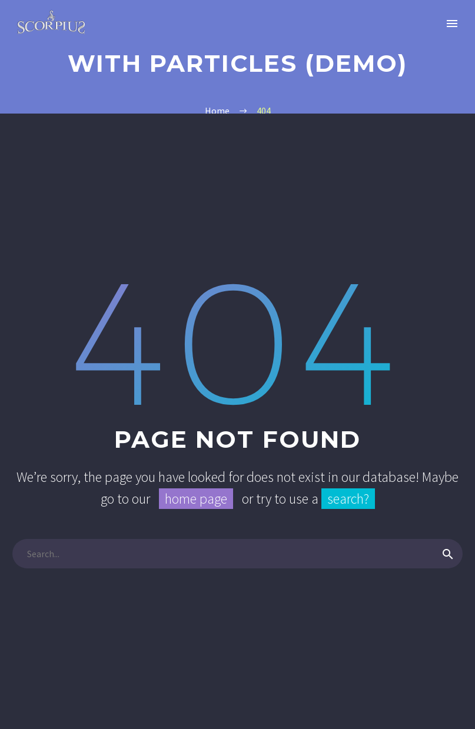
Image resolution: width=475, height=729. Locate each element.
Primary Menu (452, 23)
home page (196, 499)
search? (348, 499)
